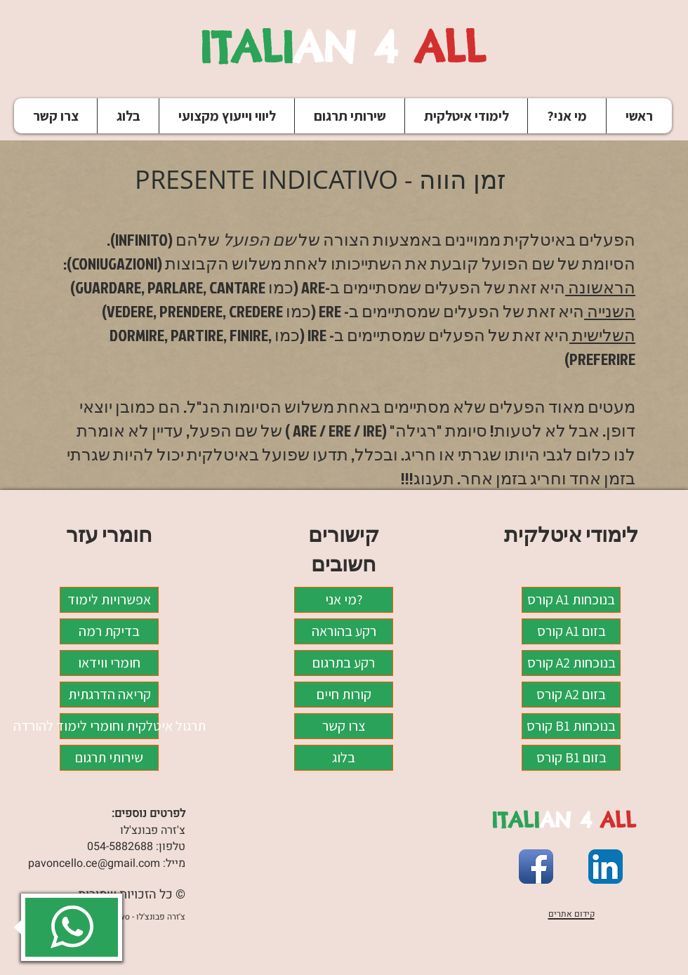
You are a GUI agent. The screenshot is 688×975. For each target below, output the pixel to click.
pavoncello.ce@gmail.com (94, 863)
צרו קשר (343, 726)
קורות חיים (344, 694)
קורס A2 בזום (571, 694)
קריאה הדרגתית (109, 694)
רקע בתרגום (343, 663)
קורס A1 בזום (571, 631)
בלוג (343, 757)
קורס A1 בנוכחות (571, 599)
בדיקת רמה (109, 631)
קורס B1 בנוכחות (571, 726)
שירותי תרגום (109, 757)
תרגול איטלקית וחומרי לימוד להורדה (109, 726)
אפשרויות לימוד (109, 599)
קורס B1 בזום (571, 757)
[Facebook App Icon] (536, 866)
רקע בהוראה (344, 631)
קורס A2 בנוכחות (571, 663)
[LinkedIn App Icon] (605, 866)
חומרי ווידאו (109, 663)
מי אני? (343, 599)
